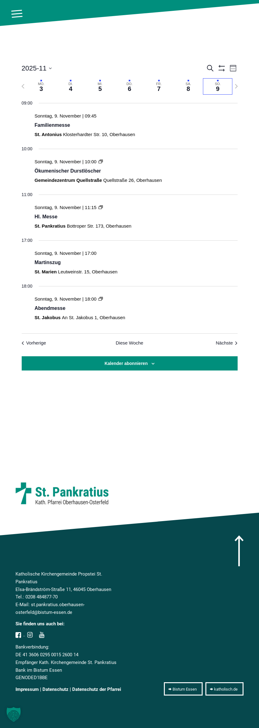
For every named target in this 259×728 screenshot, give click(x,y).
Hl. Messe (46, 216)
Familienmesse (52, 125)
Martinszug (48, 262)
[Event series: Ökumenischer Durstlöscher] (101, 161)
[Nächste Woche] (236, 86)
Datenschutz (55, 689)
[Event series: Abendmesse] (101, 299)
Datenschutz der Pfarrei (96, 689)
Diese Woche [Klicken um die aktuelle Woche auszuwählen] (129, 342)
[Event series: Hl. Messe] (101, 207)
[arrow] (239, 550)
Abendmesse (50, 308)
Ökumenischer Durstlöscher (68, 170)
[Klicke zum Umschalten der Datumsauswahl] (37, 68)
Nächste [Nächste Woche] (226, 342)
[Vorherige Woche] (23, 86)
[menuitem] (13, 14)
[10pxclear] (252, 14)
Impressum (27, 689)
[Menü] (13, 14)
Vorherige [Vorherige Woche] (34, 342)
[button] (13, 714)
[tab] (41, 86)
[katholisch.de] (224, 689)
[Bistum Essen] (183, 689)
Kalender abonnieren (125, 363)
